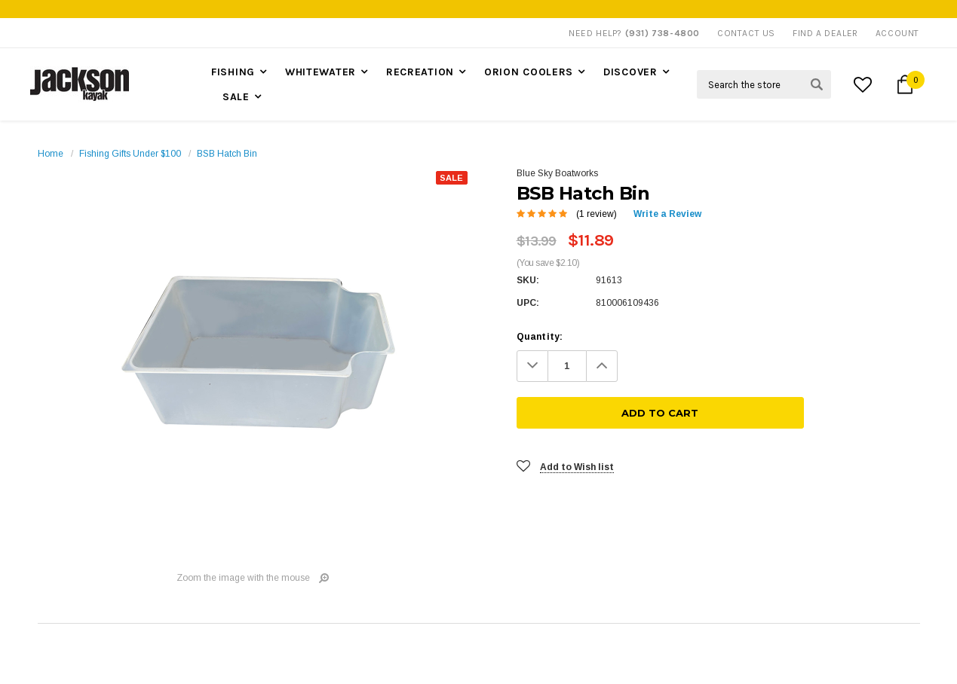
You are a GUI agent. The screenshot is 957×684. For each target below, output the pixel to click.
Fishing (233, 72)
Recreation (420, 72)
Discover (630, 72)
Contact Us (746, 33)
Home (50, 153)
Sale (236, 96)
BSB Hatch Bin (227, 153)
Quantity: (540, 336)
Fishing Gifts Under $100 (130, 153)
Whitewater (320, 72)
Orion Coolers (528, 72)
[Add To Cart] (776, 366)
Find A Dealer (825, 33)
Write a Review (667, 214)
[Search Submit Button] (816, 84)
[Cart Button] (905, 84)
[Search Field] (764, 84)
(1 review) (596, 214)
